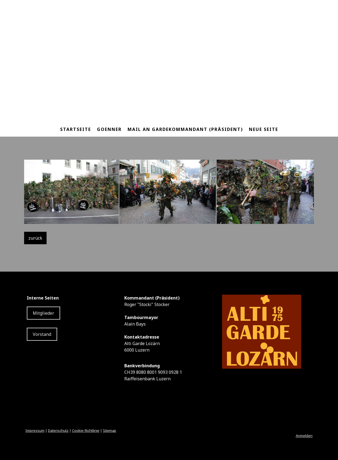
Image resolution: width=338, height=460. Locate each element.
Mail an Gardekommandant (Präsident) (185, 129)
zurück (35, 238)
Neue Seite (263, 129)
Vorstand (42, 334)
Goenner (109, 129)
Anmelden (304, 435)
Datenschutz (58, 430)
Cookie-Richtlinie (85, 430)
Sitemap (109, 430)
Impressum (34, 430)
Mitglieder (43, 313)
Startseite (75, 129)
